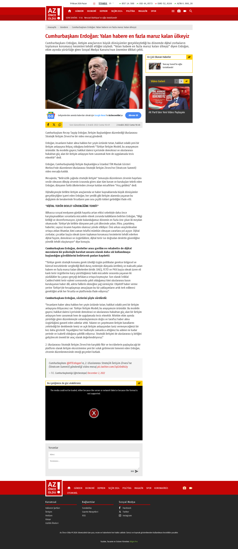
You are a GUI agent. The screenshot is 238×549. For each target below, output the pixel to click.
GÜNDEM (79, 11)
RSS (84, 515)
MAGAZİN (142, 11)
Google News (99, 113)
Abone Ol (133, 115)
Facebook (125, 508)
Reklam (48, 515)
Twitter (124, 511)
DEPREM (103, 11)
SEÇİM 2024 (116, 11)
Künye (48, 519)
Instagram (125, 515)
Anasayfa (52, 27)
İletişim (48, 511)
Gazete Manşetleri (90, 511)
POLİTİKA (130, 11)
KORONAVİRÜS (159, 488)
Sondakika (87, 507)
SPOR (153, 11)
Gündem (64, 27)
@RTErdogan (74, 363)
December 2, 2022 (96, 373)
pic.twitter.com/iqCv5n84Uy (112, 366)
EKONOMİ (91, 11)
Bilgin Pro (134, 541)
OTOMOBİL (71, 492)
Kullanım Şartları (52, 507)
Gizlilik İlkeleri (51, 523)
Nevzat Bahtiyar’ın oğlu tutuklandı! (98, 17)
